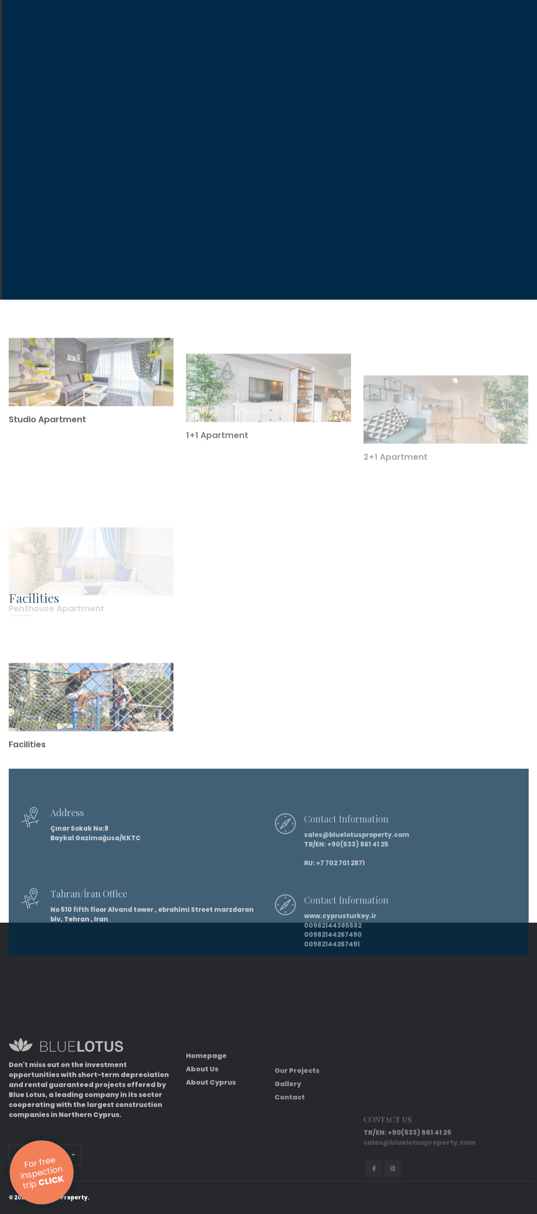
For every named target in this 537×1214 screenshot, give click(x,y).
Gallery (288, 1137)
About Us (202, 1119)
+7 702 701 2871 (340, 888)
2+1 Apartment (396, 492)
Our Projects (297, 1123)
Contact (290, 1150)
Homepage (206, 1106)
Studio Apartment (47, 445)
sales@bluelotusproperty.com (356, 859)
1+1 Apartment (217, 469)
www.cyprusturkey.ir (340, 940)
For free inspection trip (42, 1172)
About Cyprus (211, 1132)
